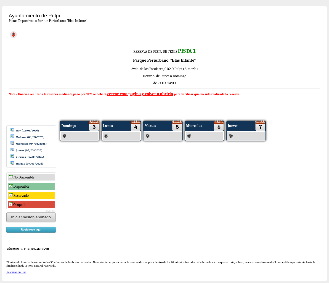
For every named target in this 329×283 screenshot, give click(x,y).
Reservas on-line (16, 272)
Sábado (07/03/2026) (29, 163)
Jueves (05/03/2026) (29, 150)
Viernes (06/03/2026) (30, 157)
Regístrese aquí (31, 229)
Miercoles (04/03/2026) (31, 143)
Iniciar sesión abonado (31, 217)
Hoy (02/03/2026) (27, 130)
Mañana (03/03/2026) (30, 137)
